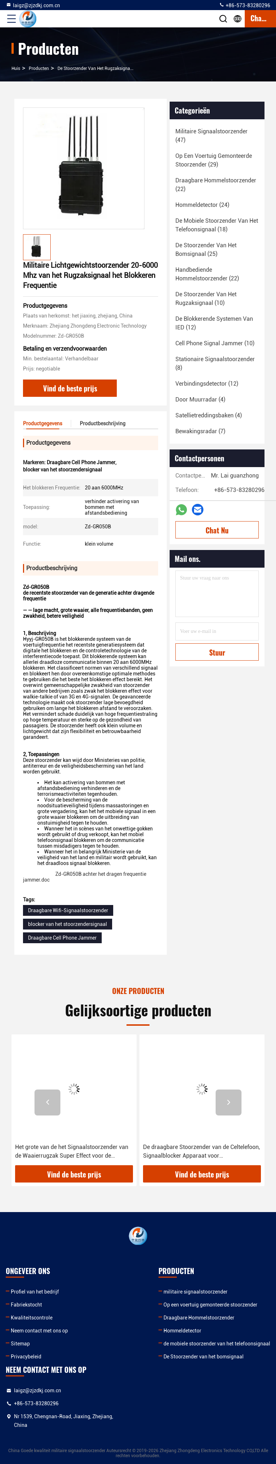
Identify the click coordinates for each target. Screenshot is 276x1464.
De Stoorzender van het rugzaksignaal (96, 68)
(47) (211, 135)
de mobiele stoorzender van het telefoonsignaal (217, 1344)
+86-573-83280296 (244, 5)
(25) (205, 249)
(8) (215, 363)
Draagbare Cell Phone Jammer (62, 938)
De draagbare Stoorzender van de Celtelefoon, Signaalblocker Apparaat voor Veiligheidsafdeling (201, 1152)
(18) (216, 225)
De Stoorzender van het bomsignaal (204, 1356)
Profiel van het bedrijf (35, 1292)
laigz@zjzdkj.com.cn (33, 5)
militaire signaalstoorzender (195, 1292)
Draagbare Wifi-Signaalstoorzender (68, 910)
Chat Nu (217, 530)
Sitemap (20, 1344)
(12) (214, 323)
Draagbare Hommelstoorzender (199, 1318)
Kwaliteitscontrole (31, 1318)
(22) (215, 184)
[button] (47, 1102)
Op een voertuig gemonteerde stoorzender (210, 1305)
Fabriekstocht (26, 1305)
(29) (213, 160)
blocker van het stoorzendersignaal (67, 924)
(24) (202, 204)
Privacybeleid (26, 1356)
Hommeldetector (182, 1331)
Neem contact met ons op (39, 1331)
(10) (205, 298)
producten (39, 68)
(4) (200, 399)
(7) (200, 431)
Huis (16, 68)
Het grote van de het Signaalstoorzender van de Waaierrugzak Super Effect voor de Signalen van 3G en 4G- (71, 1152)
